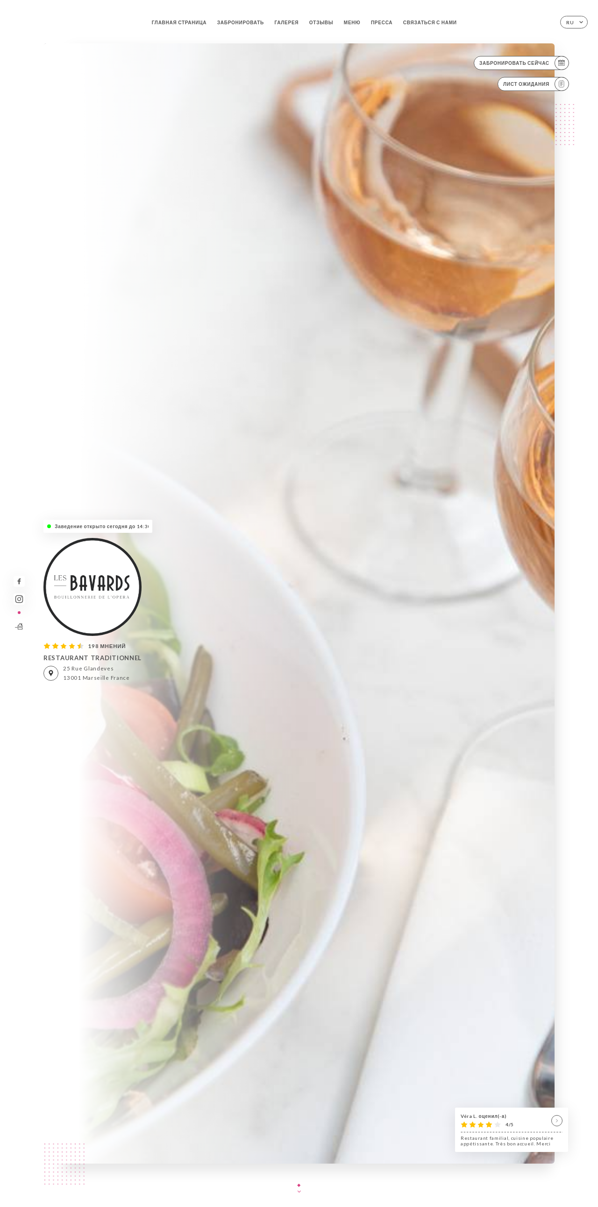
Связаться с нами (430, 22)
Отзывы (321, 22)
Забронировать (240, 22)
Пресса (381, 22)
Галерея (286, 22)
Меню (352, 22)
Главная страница (179, 22)
